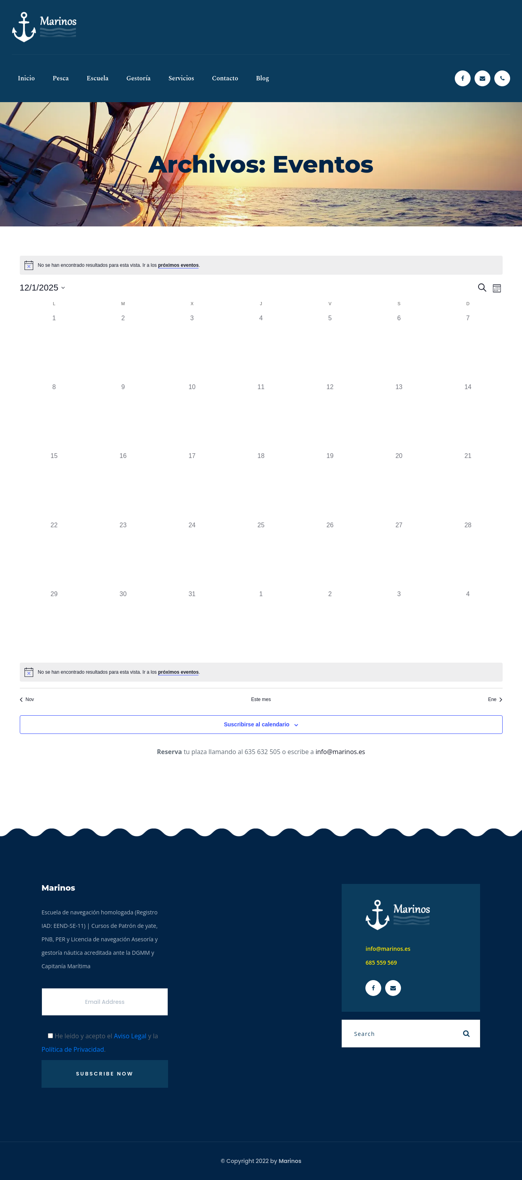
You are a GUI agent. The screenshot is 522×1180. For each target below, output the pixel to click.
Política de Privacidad (73, 1049)
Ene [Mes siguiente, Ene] (495, 699)
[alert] (261, 265)
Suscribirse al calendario (256, 724)
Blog (262, 78)
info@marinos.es (340, 751)
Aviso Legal (130, 1036)
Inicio (26, 78)
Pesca (61, 78)
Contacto (225, 78)
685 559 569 (381, 962)
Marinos (290, 1161)
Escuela (98, 78)
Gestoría (138, 78)
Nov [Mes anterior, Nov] (27, 699)
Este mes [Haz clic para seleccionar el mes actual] (261, 699)
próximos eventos (178, 265)
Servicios (181, 78)
